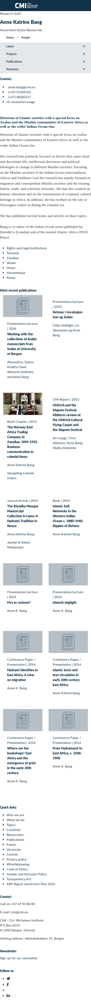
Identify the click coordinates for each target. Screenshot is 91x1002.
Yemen (11, 262)
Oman (11, 267)
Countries (14, 829)
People (25, 37)
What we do (15, 819)
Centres (12, 854)
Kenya (11, 277)
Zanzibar (13, 257)
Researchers (15, 834)
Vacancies (14, 849)
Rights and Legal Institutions (27, 248)
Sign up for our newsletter (19, 958)
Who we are (15, 814)
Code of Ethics (17, 869)
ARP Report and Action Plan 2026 (31, 883)
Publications (14, 61)
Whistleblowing (18, 864)
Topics (11, 824)
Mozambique (16, 272)
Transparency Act (19, 879)
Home (10, 37)
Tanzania (13, 252)
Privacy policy (17, 859)
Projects (11, 54)
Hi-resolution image (21, 101)
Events (11, 844)
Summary (12, 69)
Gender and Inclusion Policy (27, 874)
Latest (10, 46)
